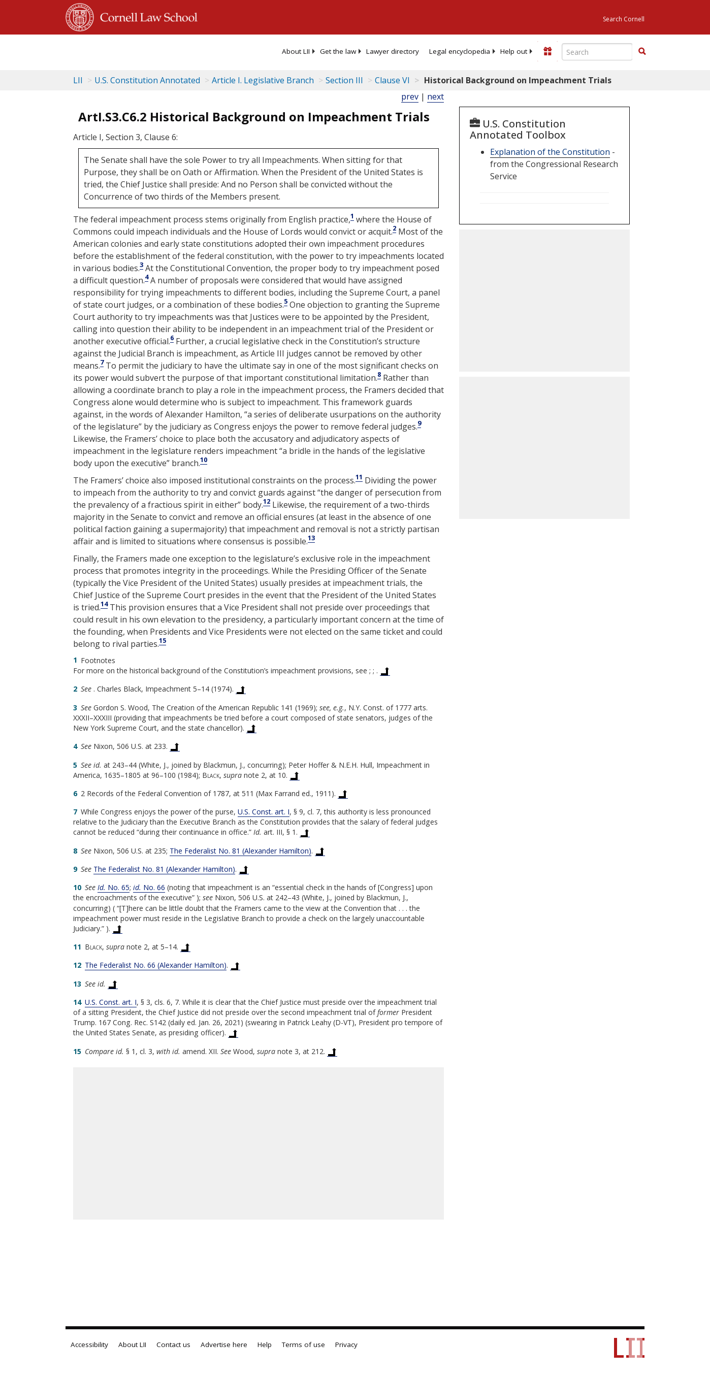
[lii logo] (105, 50)
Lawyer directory (392, 51)
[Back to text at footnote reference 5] (294, 775)
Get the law (338, 51)
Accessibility (89, 1344)
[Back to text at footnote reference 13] (113, 984)
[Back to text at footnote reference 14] (233, 1033)
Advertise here (224, 1344)
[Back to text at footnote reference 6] (343, 794)
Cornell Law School (146, 15)
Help (264, 1344)
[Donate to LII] (547, 51)
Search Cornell (623, 19)
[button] (642, 51)
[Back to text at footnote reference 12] (235, 965)
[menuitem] (296, 51)
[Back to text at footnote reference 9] (244, 869)
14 (104, 603)
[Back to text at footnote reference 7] (305, 832)
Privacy (346, 1344)
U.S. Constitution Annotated (147, 80)
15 (162, 640)
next (435, 96)
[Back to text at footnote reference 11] (185, 947)
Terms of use (303, 1344)
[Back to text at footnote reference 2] (241, 689)
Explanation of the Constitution (550, 151)
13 (311, 537)
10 (203, 459)
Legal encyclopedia (459, 51)
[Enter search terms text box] (597, 51)
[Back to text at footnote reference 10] (117, 929)
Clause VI (392, 80)
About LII (296, 51)
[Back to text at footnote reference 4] (175, 746)
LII (78, 80)
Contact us (173, 1344)
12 (266, 501)
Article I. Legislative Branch (263, 80)
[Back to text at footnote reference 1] (385, 671)
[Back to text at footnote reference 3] (251, 728)
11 (359, 476)
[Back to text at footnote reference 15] (332, 1051)
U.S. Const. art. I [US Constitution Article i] (263, 811)
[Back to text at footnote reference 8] (320, 851)
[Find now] (642, 52)
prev (409, 96)
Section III (344, 80)
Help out (513, 51)
